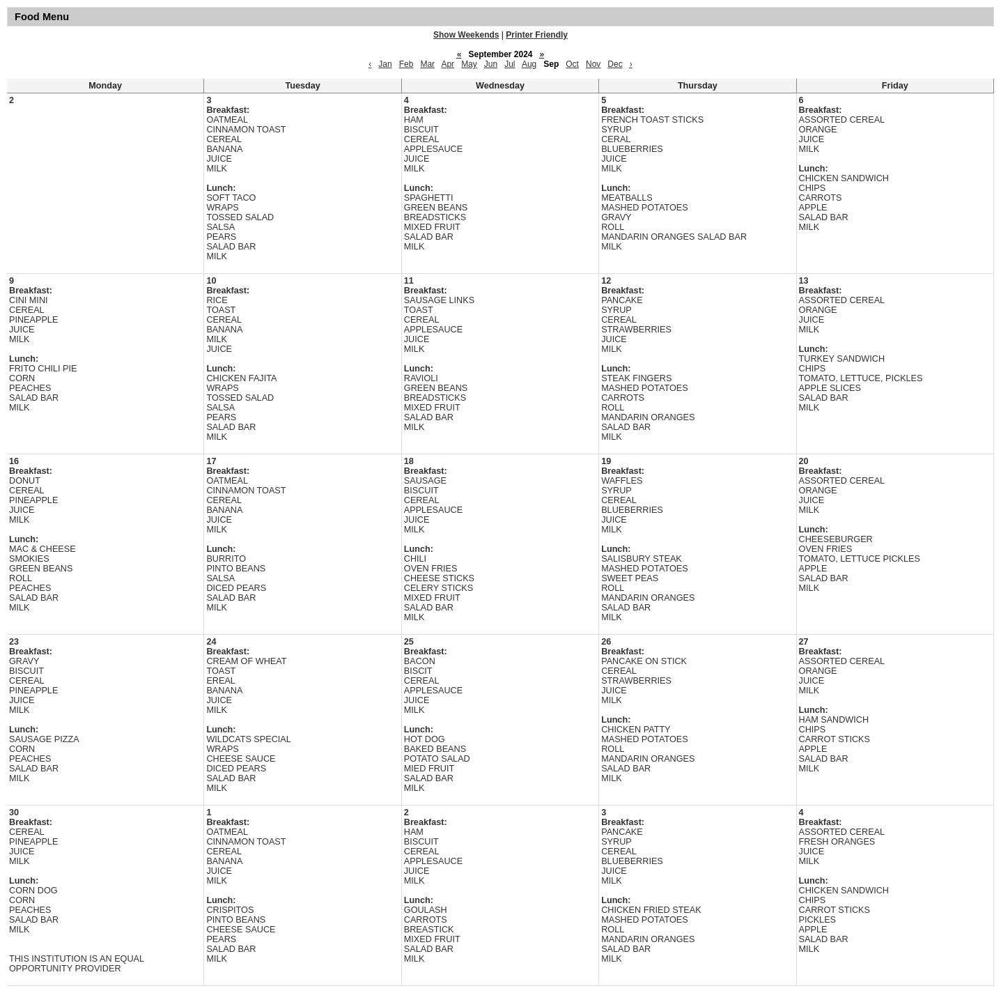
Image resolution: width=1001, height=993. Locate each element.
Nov (593, 64)
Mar (427, 64)
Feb (406, 64)
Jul (509, 64)
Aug (529, 64)
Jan (384, 64)
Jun (490, 64)
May (469, 64)
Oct (572, 64)
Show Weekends (466, 35)
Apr (447, 64)
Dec (614, 64)
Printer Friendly (537, 35)
